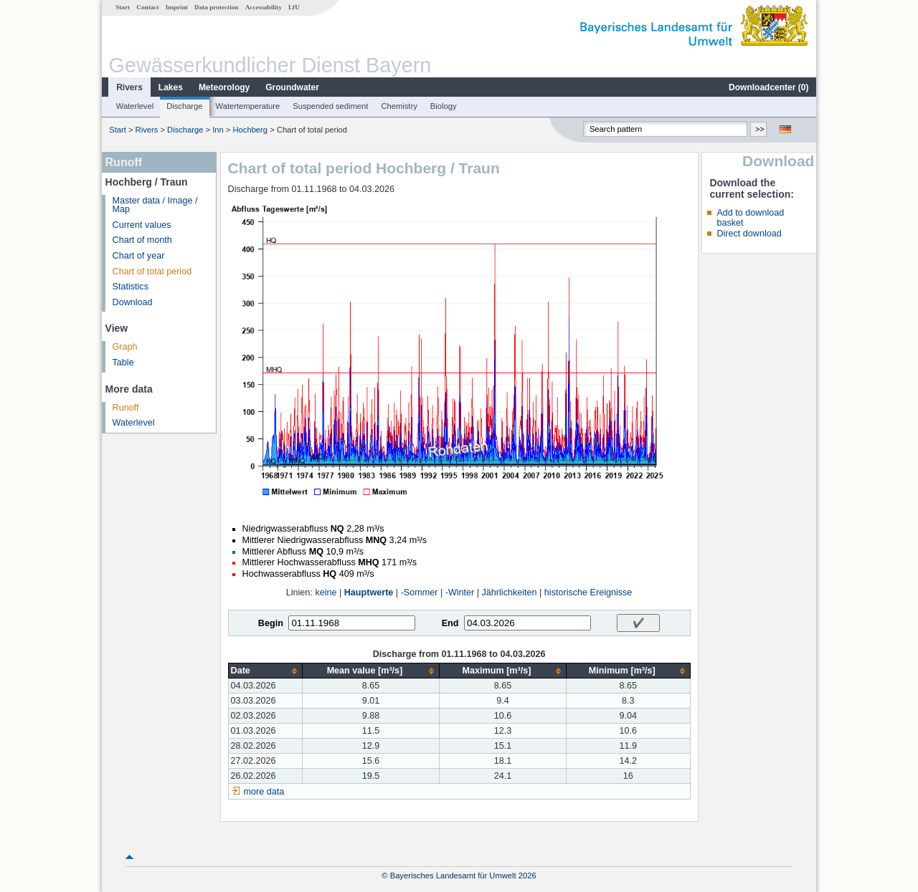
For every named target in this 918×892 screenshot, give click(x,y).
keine (325, 593)
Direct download (748, 234)
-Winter (460, 593)
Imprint (177, 7)
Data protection (216, 7)
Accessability (263, 7)
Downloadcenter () (768, 87)
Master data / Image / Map (155, 205)
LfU (294, 7)
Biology (443, 106)
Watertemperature (248, 106)
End (450, 623)
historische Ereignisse (588, 593)
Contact (147, 7)
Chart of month (142, 240)
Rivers (129, 87)
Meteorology (224, 87)
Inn (218, 129)
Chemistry (399, 106)
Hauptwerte (369, 593)
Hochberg (250, 129)
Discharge (184, 106)
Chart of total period (152, 272)
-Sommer (419, 593)
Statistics (130, 287)
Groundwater (292, 87)
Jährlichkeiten (509, 593)
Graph (125, 347)
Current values (142, 225)
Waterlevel (134, 106)
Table (123, 363)
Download (133, 302)
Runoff (126, 408)
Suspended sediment (330, 106)
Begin (270, 623)
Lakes (170, 87)
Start (122, 7)
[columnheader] (265, 670)
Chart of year (139, 256)
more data (264, 792)
